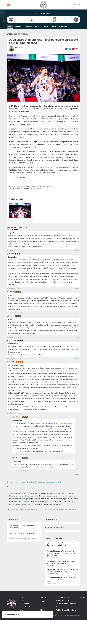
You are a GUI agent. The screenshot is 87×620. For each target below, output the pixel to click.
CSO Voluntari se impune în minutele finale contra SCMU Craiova (62, 580)
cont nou (44, 487)
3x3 (41, 606)
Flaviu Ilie (18, 48)
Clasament (28, 26)
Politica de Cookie (62, 600)
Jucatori (45, 26)
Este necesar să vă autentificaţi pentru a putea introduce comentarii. (34, 482)
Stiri (9, 26)
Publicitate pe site (62, 597)
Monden (43, 610)
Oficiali (53, 26)
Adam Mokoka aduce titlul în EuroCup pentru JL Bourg (62, 544)
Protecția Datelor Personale (66, 604)
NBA (21, 610)
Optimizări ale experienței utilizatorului (22, 539)
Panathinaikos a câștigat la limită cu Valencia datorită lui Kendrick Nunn (61, 553)
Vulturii (43, 597)
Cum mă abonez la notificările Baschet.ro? (24, 533)
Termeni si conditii (62, 607)
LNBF (22, 600)
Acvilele (43, 602)
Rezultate (17, 26)
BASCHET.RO (26, 501)
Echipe (36, 26)
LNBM (22, 597)
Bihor (10, 229)
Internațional (25, 607)
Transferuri (63, 26)
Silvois (10, 253)
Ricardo (11, 362)
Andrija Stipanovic (46, 186)
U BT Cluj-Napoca (35, 189)
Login (77, 5)
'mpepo (10, 291)
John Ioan (12, 340)
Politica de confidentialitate (66, 610)
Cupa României (25, 604)
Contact (82, 597)
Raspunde (77, 250)
